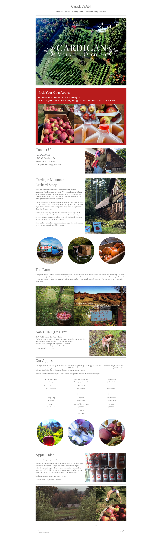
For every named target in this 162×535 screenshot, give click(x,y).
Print (40, 530)
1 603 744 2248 (43, 155)
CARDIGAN (81, 6)
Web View (122, 531)
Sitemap (43, 530)
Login (123, 530)
